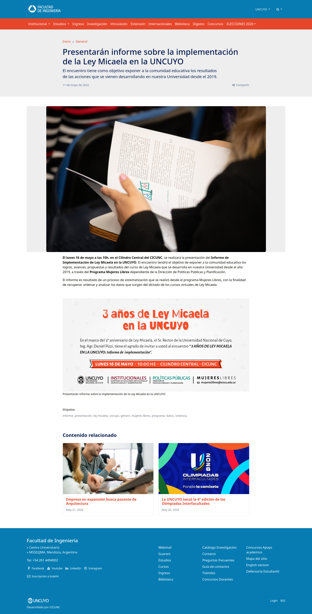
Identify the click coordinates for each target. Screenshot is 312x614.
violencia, (181, 416)
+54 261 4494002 (45, 560)
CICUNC (55, 607)
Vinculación (118, 24)
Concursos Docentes (217, 579)
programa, (158, 416)
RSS (282, 600)
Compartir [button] (240, 85)
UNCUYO (261, 9)
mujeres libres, (141, 416)
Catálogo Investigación (219, 547)
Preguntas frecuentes (218, 560)
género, (126, 416)
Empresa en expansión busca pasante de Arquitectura (101, 501)
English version (257, 565)
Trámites (208, 573)
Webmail (165, 547)
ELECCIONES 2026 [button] (239, 24)
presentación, (83, 416)
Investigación (97, 24)
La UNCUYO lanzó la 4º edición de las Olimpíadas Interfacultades (193, 501)
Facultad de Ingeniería (52, 540)
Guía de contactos (215, 566)
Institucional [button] (38, 24)
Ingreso (78, 24)
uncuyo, (114, 416)
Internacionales (160, 24)
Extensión (138, 24)
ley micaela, (101, 416)
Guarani (164, 554)
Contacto (209, 554)
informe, (68, 416)
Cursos (163, 566)
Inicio (67, 41)
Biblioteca (182, 24)
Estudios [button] (60, 24)
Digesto (198, 24)
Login (274, 600)
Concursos (215, 24)
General (81, 41)
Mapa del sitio (256, 558)
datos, (170, 416)
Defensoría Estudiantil (262, 571)
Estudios (164, 560)
